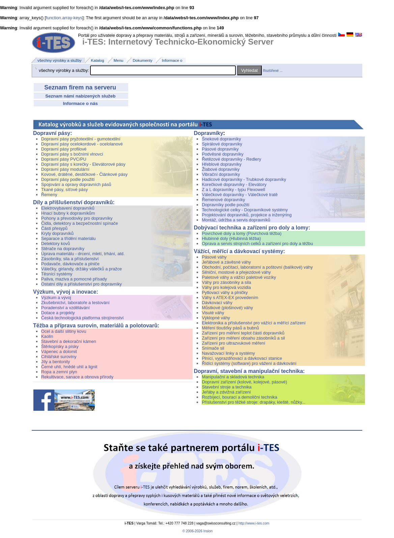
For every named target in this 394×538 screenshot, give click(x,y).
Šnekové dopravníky (283, 138)
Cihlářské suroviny (59, 356)
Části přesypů (54, 228)
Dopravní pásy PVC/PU (63, 159)
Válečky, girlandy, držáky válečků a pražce (81, 268)
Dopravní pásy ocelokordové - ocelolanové (82, 143)
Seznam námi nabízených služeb (81, 96)
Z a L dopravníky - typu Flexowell (233, 189)
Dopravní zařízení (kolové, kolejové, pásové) (244, 381)
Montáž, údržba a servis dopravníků (236, 219)
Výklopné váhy (216, 317)
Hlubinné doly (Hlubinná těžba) (231, 238)
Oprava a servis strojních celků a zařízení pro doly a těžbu (257, 243)
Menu (118, 60)
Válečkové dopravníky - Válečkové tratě (240, 194)
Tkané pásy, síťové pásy (64, 189)
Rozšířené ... (273, 71)
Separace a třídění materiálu (68, 238)
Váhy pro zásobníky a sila (226, 282)
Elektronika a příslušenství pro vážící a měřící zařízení (253, 322)
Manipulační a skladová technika (233, 376)
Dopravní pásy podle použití (68, 179)
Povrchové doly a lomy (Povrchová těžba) (241, 233)
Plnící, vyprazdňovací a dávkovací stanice (242, 358)
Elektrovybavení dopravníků (116, 208)
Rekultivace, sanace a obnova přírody (77, 376)
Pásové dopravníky (220, 149)
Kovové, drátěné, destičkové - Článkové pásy (84, 174)
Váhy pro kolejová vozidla (226, 287)
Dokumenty (142, 60)
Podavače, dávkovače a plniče (70, 263)
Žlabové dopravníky (221, 169)
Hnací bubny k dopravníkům (68, 213)
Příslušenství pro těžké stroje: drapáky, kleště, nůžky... (253, 402)
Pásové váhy (214, 257)
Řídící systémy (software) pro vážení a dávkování (249, 363)
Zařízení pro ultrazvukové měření (233, 343)
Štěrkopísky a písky (60, 346)
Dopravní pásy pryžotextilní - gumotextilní (80, 138)
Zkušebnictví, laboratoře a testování (75, 302)
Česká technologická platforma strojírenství (82, 317)
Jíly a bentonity (55, 361)
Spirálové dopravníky (222, 143)
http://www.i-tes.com (254, 523)
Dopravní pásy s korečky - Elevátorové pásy (83, 164)
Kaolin (47, 336)
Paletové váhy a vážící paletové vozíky (239, 277)
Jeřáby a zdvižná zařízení (226, 392)
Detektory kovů (55, 243)
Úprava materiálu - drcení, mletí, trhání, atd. (83, 253)
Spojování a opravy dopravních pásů (76, 184)
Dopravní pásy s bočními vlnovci (72, 154)
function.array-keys (64, 17)
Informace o (172, 60)
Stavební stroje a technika (226, 386)
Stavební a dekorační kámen (68, 341)
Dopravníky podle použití (225, 204)
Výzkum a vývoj (116, 297)
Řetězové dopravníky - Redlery (231, 159)
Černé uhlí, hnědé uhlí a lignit (69, 366)
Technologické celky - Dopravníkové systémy (245, 209)
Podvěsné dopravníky (222, 154)
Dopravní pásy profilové (63, 149)
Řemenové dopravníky (223, 199)
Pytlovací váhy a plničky (225, 292)
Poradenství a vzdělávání (65, 307)
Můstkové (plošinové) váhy (227, 307)
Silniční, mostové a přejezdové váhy (236, 272)
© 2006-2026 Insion (197, 531)
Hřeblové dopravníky (221, 164)
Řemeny (49, 194)
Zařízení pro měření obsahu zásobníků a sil (243, 338)
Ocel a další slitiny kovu (63, 331)
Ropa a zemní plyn (59, 371)
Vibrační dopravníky (221, 174)
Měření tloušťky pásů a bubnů (230, 327)
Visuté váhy (213, 312)
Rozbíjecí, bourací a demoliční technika (239, 397)
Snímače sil (213, 348)
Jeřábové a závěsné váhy (227, 262)
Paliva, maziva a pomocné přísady (74, 278)
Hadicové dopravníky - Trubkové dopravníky (244, 179)
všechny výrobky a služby (59, 60)
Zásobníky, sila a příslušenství (69, 258)
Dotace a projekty (58, 312)
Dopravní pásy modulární (65, 169)
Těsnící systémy (56, 273)
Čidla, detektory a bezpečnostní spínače (79, 223)
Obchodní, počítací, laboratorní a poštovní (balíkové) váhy (258, 267)
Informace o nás (81, 103)
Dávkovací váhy (217, 302)
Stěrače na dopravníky (62, 248)
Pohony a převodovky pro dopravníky (76, 218)
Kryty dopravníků (57, 233)
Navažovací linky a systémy (228, 353)
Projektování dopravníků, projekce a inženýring (246, 214)
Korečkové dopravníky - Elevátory (234, 184)
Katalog (97, 60)
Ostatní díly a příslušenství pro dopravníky (81, 284)
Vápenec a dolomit (59, 351)
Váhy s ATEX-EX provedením (230, 297)
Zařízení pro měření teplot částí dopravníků (243, 332)
